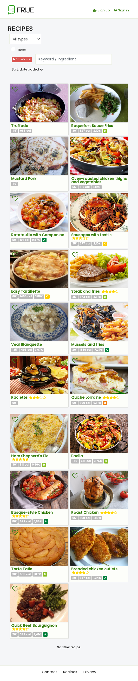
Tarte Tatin (21, 569)
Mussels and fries (87, 344)
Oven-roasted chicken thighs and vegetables (99, 180)
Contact (49, 672)
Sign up (101, 10)
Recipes (70, 672)
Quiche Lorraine (86, 397)
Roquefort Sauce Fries (92, 125)
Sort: (27, 69)
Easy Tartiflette (25, 291)
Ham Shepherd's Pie (29, 456)
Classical (22, 59)
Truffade (19, 125)
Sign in (121, 10)
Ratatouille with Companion (37, 234)
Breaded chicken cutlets (94, 569)
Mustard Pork (23, 178)
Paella (77, 456)
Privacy (89, 672)
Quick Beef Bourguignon (34, 625)
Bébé (19, 50)
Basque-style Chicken (32, 512)
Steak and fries (86, 291)
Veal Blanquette (26, 344)
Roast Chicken (85, 512)
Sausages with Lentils (91, 234)
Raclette (19, 397)
